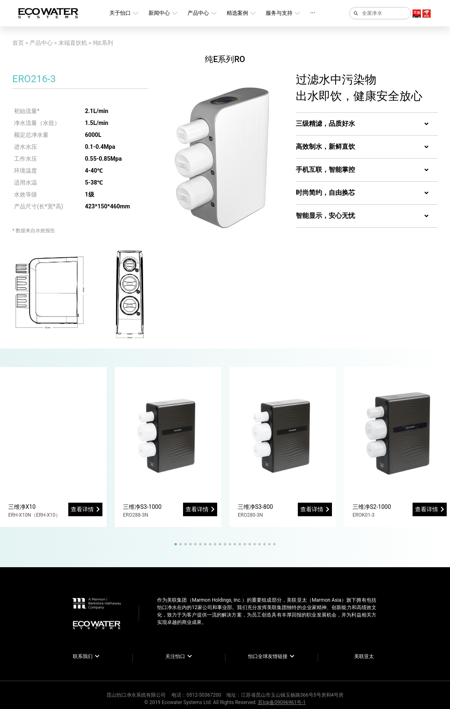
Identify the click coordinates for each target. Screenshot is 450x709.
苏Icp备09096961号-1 (282, 702)
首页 (18, 42)
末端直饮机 (72, 42)
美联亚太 (364, 656)
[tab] (367, 124)
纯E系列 (103, 42)
